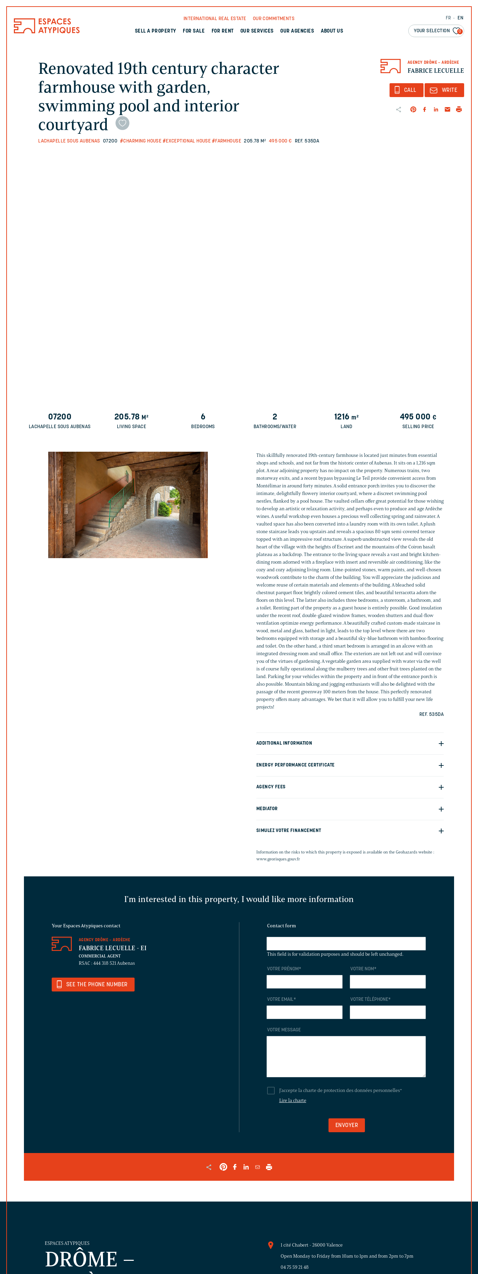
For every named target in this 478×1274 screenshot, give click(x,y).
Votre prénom (284, 969)
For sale (194, 31)
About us (332, 31)
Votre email (281, 999)
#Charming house (140, 141)
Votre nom (363, 969)
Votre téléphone (370, 999)
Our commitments (274, 18)
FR (448, 18)
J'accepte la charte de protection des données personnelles (340, 1090)
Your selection (438, 31)
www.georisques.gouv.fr (278, 858)
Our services (257, 31)
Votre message (284, 1030)
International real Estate (214, 18)
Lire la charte (292, 1100)
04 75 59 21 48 (295, 1267)
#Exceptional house (187, 141)
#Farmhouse (226, 141)
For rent (223, 31)
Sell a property (155, 31)
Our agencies (297, 31)
